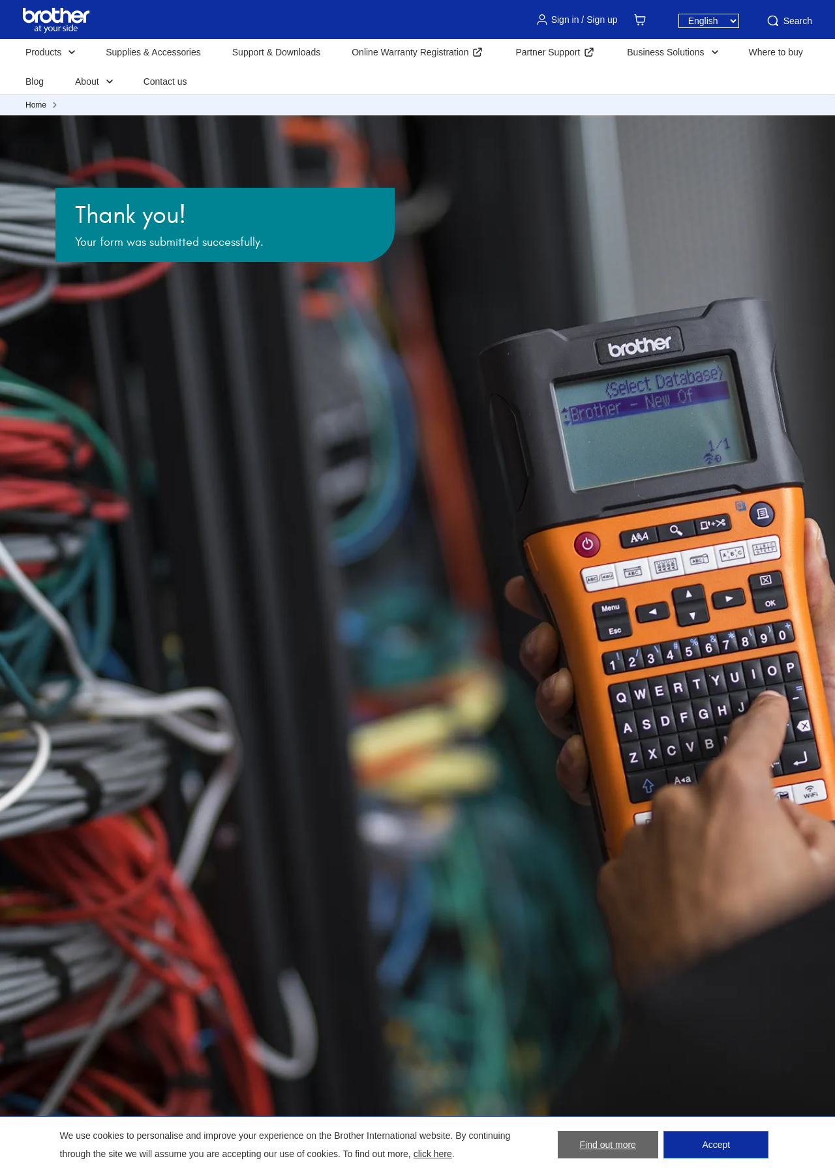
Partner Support (547, 52)
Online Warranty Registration (410, 52)
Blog (34, 81)
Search (788, 21)
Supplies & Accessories (153, 52)
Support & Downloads (276, 52)
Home (35, 105)
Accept (716, 1144)
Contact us (165, 81)
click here (433, 1154)
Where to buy (776, 52)
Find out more (608, 1144)
